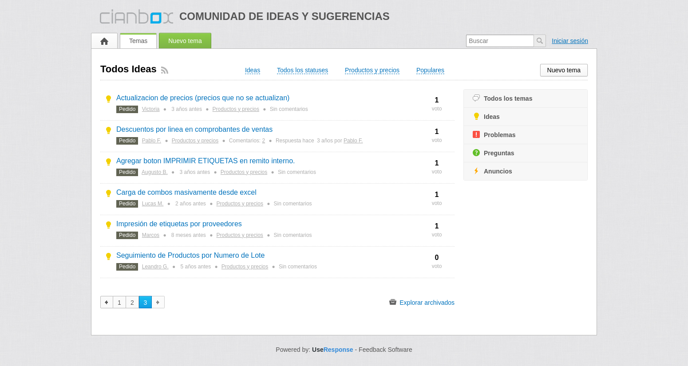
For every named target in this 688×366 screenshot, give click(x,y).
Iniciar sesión (570, 40)
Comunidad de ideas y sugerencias (284, 16)
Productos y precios (236, 109)
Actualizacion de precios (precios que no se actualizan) (202, 98)
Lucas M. (153, 204)
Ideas (486, 116)
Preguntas (493, 153)
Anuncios (492, 171)
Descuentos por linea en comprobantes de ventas (194, 129)
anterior (106, 302)
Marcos (150, 235)
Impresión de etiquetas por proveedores (179, 224)
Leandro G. (155, 267)
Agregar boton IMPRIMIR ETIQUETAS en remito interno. (205, 161)
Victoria (151, 109)
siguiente (158, 302)
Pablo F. (151, 141)
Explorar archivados (422, 302)
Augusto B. (155, 172)
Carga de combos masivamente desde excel (186, 192)
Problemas (494, 134)
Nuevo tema (185, 40)
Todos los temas (502, 98)
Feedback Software (385, 349)
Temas (138, 40)
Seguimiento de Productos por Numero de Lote (190, 255)
